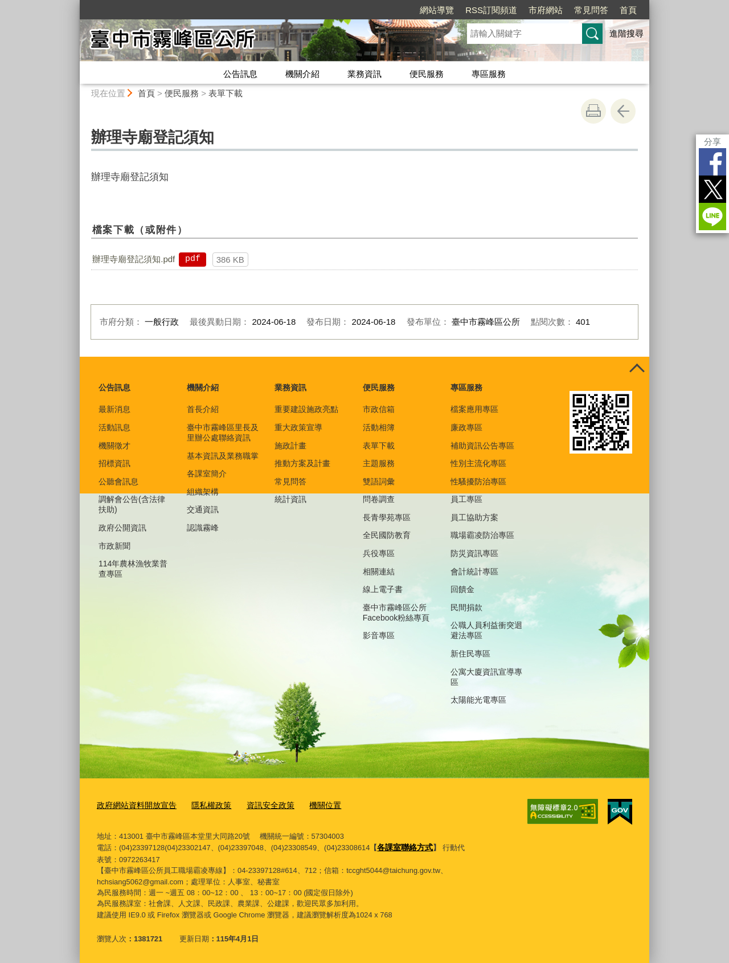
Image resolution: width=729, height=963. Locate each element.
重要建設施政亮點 (306, 409)
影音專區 (379, 635)
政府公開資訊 (122, 527)
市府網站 (546, 10)
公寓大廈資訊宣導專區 (486, 677)
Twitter (712, 189)
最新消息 (114, 409)
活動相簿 (379, 427)
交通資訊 (203, 509)
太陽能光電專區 (478, 699)
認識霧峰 (203, 527)
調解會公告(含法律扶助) (132, 504)
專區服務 (489, 74)
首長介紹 (203, 409)
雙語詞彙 (379, 481)
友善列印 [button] (593, 111)
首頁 (628, 10)
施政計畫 (290, 445)
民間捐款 (466, 607)
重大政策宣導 (298, 427)
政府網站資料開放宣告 (134, 804)
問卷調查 (379, 499)
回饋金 (462, 589)
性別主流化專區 (478, 463)
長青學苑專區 (387, 517)
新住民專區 (470, 653)
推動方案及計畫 (302, 463)
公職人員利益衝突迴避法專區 (486, 630)
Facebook (712, 162)
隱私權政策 (204, 804)
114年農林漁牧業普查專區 (133, 568)
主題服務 (379, 463)
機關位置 (312, 804)
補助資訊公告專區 (482, 445)
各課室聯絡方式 (403, 844)
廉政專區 (466, 427)
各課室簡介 (207, 473)
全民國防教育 (387, 535)
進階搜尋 (626, 33)
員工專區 (466, 499)
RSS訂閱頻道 (491, 10)
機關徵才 (114, 445)
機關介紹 (302, 74)
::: (75, 5)
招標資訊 (114, 463)
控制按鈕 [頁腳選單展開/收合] (636, 369)
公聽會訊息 (118, 481)
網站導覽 (437, 10)
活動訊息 (114, 427)
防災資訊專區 (474, 553)
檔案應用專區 (474, 409)
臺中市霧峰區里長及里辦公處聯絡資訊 (223, 432)
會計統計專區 (474, 571)
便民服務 (426, 74)
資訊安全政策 (260, 804)
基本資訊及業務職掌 (223, 455)
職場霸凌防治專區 (482, 535)
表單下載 (225, 93)
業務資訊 (364, 74)
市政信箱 (379, 409)
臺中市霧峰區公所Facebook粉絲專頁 (396, 612)
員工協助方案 (474, 517)
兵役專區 (379, 553)
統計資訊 (290, 499)
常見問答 (591, 10)
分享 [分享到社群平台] (712, 141)
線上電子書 (383, 589)
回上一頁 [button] (623, 111)
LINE (712, 216)
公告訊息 (240, 74)
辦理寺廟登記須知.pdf (133, 259)
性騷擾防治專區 (478, 481)
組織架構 (203, 491)
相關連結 (379, 571)
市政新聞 (114, 545)
